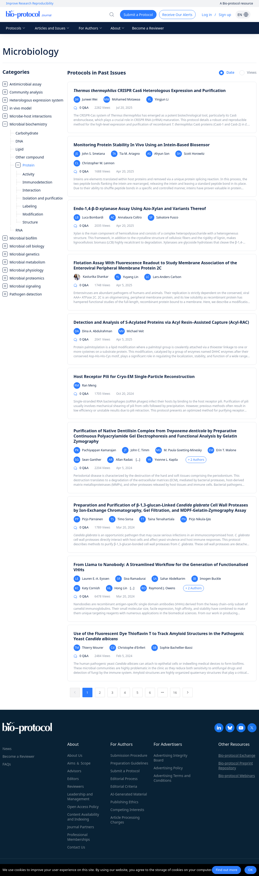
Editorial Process (124, 778)
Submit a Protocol (125, 770)
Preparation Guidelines (129, 763)
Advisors (74, 770)
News (7, 748)
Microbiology (31, 51)
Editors (73, 778)
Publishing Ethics (124, 802)
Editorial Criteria (123, 786)
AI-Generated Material (128, 794)
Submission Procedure (128, 755)
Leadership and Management (80, 796)
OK (250, 870)
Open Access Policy (83, 806)
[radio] (226, 73)
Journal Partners (80, 826)
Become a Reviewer (148, 28)
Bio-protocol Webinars (236, 775)
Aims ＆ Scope (79, 763)
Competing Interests (127, 809)
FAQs (7, 764)
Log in (207, 14)
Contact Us (76, 847)
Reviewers (75, 786)
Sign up (225, 14)
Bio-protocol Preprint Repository (235, 765)
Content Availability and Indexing (83, 817)
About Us (74, 755)
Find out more (226, 870)
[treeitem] (32, 84)
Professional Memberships (78, 837)
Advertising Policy (168, 768)
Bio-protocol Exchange (236, 755)
